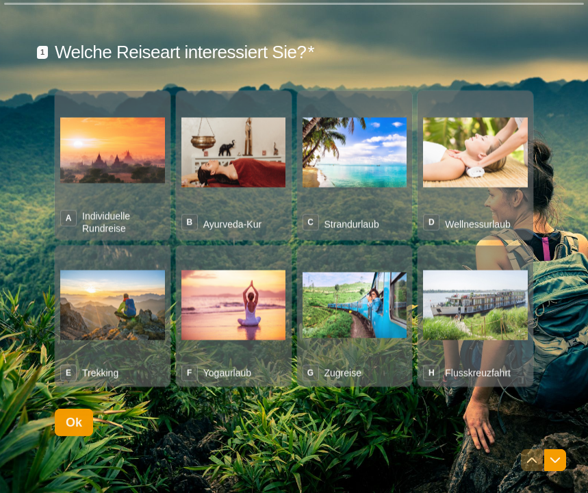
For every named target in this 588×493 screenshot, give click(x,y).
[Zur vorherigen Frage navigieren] (532, 460)
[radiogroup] (294, 278)
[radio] (112, 204)
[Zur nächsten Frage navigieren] (555, 460)
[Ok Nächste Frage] (74, 462)
